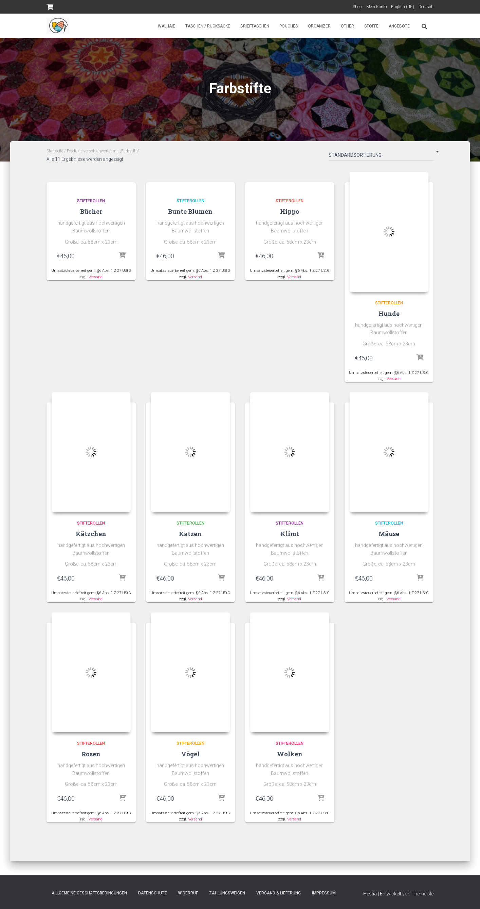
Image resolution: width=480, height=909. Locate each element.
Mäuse (389, 534)
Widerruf (188, 893)
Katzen (190, 534)
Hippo (289, 211)
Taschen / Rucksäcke (207, 26)
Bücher (91, 211)
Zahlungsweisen (227, 893)
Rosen (90, 755)
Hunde (389, 313)
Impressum (324, 893)
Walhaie (166, 26)
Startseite (55, 151)
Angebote (399, 26)
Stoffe (371, 26)
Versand (96, 277)
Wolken (289, 755)
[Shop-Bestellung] (381, 156)
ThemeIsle (422, 893)
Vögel (190, 755)
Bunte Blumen (190, 211)
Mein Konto (376, 6)
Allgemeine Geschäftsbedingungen (89, 893)
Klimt (289, 534)
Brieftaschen (254, 26)
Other (347, 26)
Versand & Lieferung (278, 893)
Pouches (288, 26)
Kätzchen (91, 534)
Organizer (319, 26)
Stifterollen (91, 200)
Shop (357, 6)
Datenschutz (152, 893)
